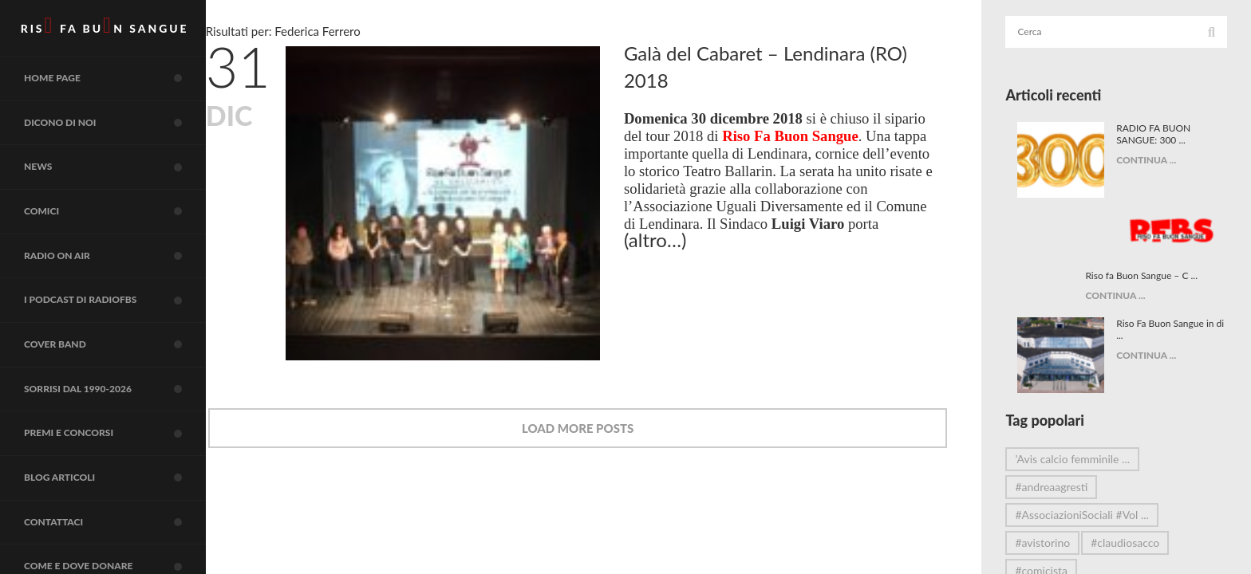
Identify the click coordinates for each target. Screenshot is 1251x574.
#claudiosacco (1137, 490)
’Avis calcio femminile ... (1085, 407)
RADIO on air (123, 282)
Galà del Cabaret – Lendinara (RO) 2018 (806, 66)
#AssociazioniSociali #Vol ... (1094, 463)
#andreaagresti (1064, 435)
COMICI (123, 234)
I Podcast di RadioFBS (123, 331)
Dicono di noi (123, 136)
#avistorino (1055, 490)
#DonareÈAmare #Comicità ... (1100, 546)
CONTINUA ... (1152, 160)
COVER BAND (123, 379)
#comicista (1054, 518)
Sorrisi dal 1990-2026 (123, 428)
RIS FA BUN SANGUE (111, 29)
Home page (123, 88)
